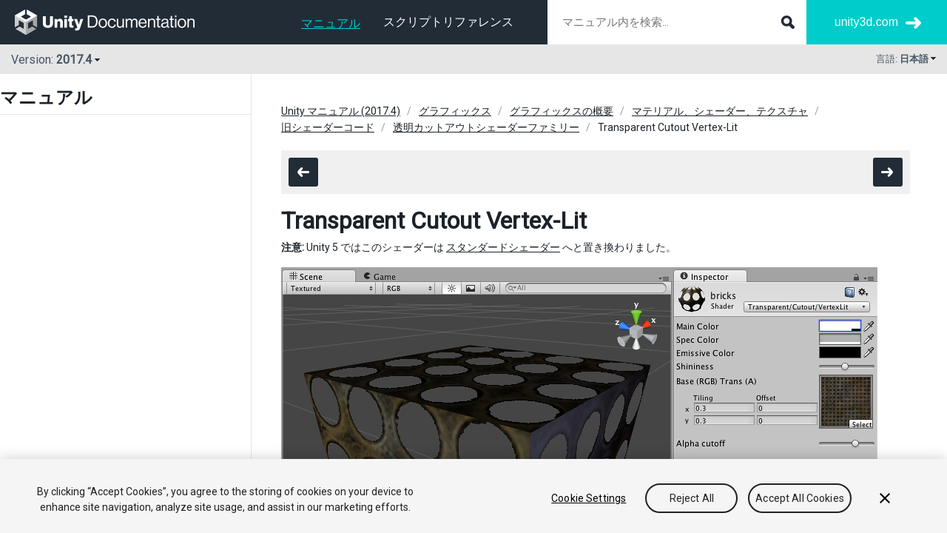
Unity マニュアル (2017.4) (340, 111)
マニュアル (330, 23)
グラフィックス (455, 111)
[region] (473, 496)
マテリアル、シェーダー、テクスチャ (720, 111)
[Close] (885, 498)
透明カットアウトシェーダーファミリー (486, 127)
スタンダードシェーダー (503, 247)
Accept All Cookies (799, 498)
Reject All (692, 498)
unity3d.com (866, 22)
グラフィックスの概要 (561, 111)
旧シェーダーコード (327, 127)
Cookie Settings (588, 498)
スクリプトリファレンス (448, 22)
